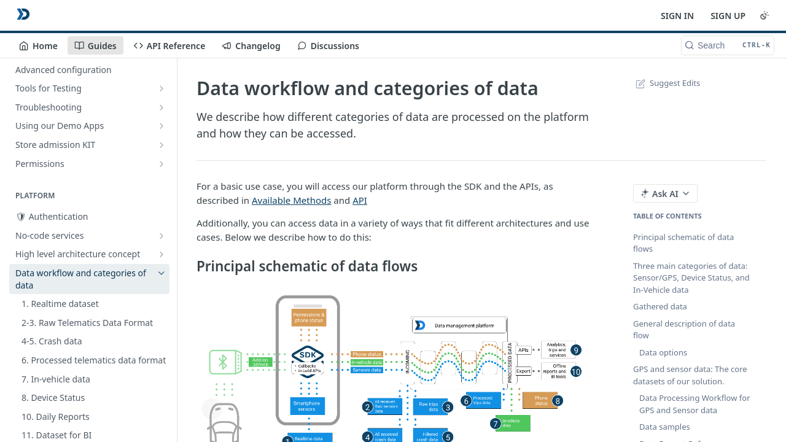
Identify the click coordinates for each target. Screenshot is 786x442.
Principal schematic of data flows (683, 243)
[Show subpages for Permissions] (161, 164)
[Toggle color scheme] (764, 15)
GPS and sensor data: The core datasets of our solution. (690, 375)
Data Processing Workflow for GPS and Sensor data (694, 404)
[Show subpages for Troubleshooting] (161, 107)
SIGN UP (727, 15)
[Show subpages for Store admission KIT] (161, 145)
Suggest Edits (666, 82)
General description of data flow (684, 329)
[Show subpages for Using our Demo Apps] (161, 126)
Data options (663, 352)
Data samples (664, 426)
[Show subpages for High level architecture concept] (161, 254)
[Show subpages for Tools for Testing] (161, 88)
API (359, 200)
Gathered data (660, 306)
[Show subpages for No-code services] (161, 236)
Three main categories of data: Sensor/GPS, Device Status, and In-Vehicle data (691, 277)
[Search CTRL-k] (728, 45)
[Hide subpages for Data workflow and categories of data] (161, 273)
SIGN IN (677, 15)
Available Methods (291, 200)
